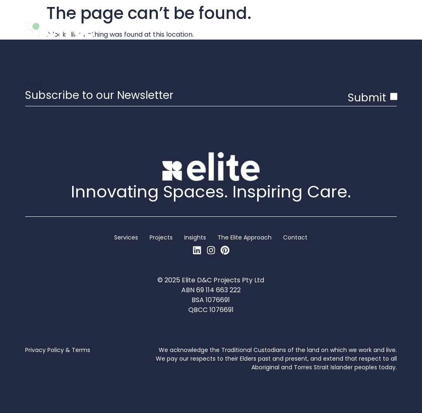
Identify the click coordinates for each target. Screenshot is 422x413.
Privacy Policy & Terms (57, 350)
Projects (161, 237)
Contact (295, 237)
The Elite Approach (245, 237)
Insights (195, 237)
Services (126, 237)
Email (33, 84)
